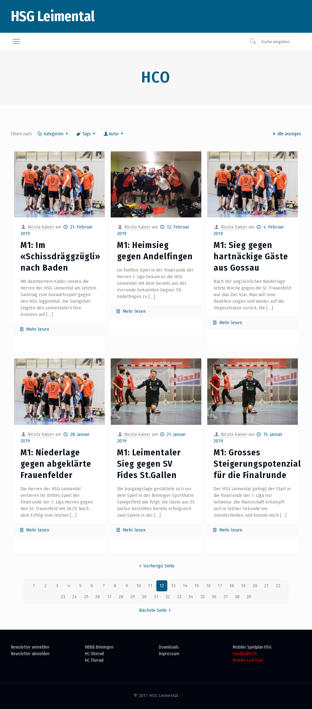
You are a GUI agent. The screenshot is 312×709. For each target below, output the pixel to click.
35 (202, 596)
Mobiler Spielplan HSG (252, 647)
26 (97, 596)
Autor (114, 134)
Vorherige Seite (156, 566)
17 (220, 585)
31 (156, 596)
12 (161, 585)
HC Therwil (94, 660)
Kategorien (53, 134)
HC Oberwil (94, 653)
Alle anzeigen (286, 134)
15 (196, 585)
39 (249, 596)
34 (190, 596)
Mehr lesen (37, 329)
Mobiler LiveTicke (248, 660)
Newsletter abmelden (30, 653)
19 (243, 585)
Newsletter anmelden (30, 647)
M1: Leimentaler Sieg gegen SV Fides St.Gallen (149, 463)
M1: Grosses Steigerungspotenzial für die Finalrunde (257, 463)
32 (167, 596)
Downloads (169, 647)
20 (255, 585)
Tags (86, 134)
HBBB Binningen (99, 647)
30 (144, 596)
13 (173, 585)
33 (179, 596)
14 (185, 585)
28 (121, 596)
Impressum (169, 653)
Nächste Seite (156, 610)
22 (278, 585)
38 (237, 596)
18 (231, 585)
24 (74, 596)
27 (109, 596)
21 (266, 585)
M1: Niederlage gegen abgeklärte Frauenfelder (55, 463)
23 (63, 596)
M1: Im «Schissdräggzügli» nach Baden (60, 256)
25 (86, 596)
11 (150, 585)
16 (208, 585)
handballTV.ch (245, 653)
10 (138, 585)
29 (132, 596)
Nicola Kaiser (41, 227)
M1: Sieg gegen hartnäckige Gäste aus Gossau (251, 256)
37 (226, 596)
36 (214, 596)
